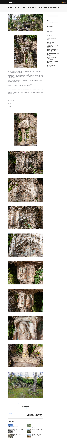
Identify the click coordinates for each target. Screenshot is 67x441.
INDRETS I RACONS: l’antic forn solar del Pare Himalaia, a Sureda (18, 430)
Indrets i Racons (11, 14)
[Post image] (10, 425)
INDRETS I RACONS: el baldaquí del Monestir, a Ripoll (18, 435)
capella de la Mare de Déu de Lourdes (22, 74)
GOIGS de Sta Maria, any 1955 (51, 65)
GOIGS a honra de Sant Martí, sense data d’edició (52, 62)
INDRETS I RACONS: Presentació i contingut (18, 424)
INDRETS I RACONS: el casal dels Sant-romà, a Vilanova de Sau (52, 42)
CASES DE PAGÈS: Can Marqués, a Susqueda (52, 58)
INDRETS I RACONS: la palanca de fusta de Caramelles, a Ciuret (53, 54)
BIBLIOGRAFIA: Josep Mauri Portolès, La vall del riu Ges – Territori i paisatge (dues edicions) (53, 29)
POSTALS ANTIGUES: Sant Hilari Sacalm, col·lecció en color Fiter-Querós (52, 50)
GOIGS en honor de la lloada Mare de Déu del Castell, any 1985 (52, 46)
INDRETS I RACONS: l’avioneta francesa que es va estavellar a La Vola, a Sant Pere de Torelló (37, 425)
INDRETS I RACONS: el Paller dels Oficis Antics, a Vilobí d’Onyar (36, 435)
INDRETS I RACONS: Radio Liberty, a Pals (37, 430)
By (26, 403)
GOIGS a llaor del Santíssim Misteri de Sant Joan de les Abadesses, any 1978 (53, 38)
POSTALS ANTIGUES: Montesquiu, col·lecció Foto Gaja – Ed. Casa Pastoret (52, 34)
